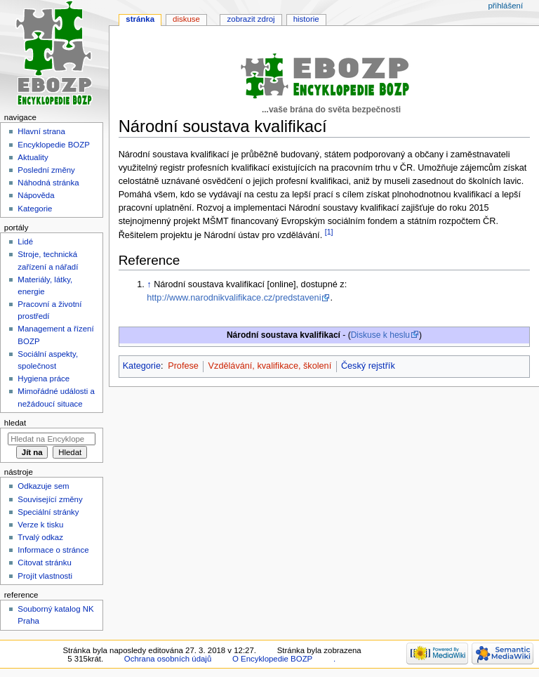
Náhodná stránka (48, 182)
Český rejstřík (368, 366)
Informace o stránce (53, 550)
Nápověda (36, 195)
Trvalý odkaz (40, 537)
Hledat (15, 423)
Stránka (140, 19)
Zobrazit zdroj (251, 19)
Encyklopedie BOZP (54, 144)
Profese (183, 366)
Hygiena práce (43, 378)
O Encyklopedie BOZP (272, 659)
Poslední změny (46, 170)
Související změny (50, 499)
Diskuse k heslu (380, 335)
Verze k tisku (40, 524)
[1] (329, 232)
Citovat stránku (44, 562)
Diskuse (186, 19)
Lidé (25, 241)
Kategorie (142, 366)
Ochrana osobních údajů (167, 659)
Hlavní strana (41, 131)
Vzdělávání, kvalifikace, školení (270, 366)
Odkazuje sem (43, 486)
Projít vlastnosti (45, 576)
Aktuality (33, 157)
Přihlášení (505, 5)
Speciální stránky (48, 512)
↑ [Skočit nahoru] (149, 284)
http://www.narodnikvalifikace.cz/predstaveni (234, 298)
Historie (306, 19)
